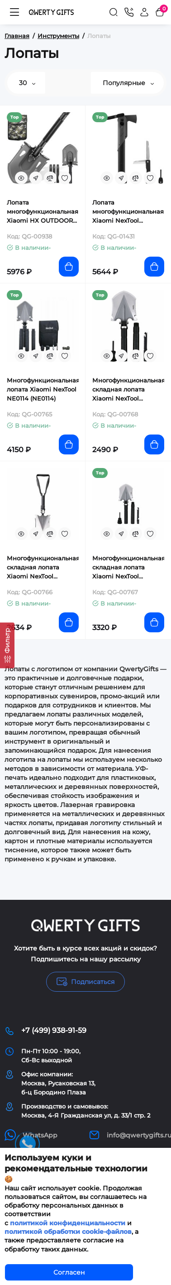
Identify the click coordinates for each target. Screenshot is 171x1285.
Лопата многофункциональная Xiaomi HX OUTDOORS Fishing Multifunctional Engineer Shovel (42, 212)
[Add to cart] (69, 267)
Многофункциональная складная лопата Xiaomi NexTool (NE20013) (128, 390)
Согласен (69, 1272)
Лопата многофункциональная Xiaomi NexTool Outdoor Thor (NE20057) (128, 212)
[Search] (113, 12)
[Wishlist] (64, 178)
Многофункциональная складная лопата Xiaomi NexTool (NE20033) (43, 567)
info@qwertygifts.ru (127, 1135)
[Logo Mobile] (51, 12)
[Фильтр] (7, 645)
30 (27, 83)
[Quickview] (21, 178)
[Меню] (14, 12)
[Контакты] (129, 12)
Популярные (128, 83)
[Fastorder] (35, 178)
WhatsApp (31, 1135)
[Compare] (50, 178)
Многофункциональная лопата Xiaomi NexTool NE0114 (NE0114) (43, 389)
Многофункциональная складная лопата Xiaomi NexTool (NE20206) (128, 567)
